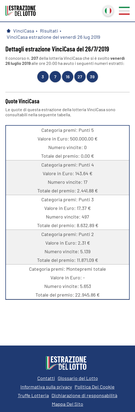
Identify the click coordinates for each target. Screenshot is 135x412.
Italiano (107, 10)
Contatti (46, 378)
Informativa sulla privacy (46, 387)
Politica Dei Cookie (95, 387)
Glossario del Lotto (78, 378)
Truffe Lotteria (33, 395)
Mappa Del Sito (67, 404)
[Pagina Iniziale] (8, 30)
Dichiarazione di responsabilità (84, 395)
